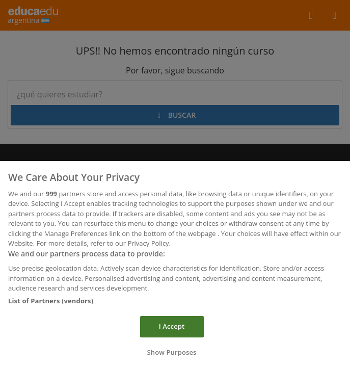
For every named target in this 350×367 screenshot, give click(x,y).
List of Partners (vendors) (50, 302)
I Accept (172, 328)
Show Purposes (171, 354)
